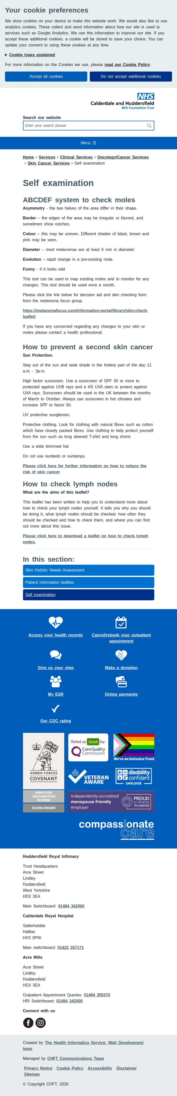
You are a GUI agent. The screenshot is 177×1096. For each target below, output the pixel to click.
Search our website (42, 117)
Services (47, 157)
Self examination (41, 595)
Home (28, 157)
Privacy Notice (38, 1068)
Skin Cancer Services (49, 163)
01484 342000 (71, 906)
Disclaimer (126, 1068)
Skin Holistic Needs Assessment (55, 570)
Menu (88, 143)
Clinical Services (76, 157)
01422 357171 (71, 947)
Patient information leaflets (50, 582)
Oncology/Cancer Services (123, 157)
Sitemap (32, 1074)
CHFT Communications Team (75, 1058)
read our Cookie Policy (127, 64)
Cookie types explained (32, 55)
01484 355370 (97, 995)
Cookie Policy (69, 1068)
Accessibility (100, 1068)
